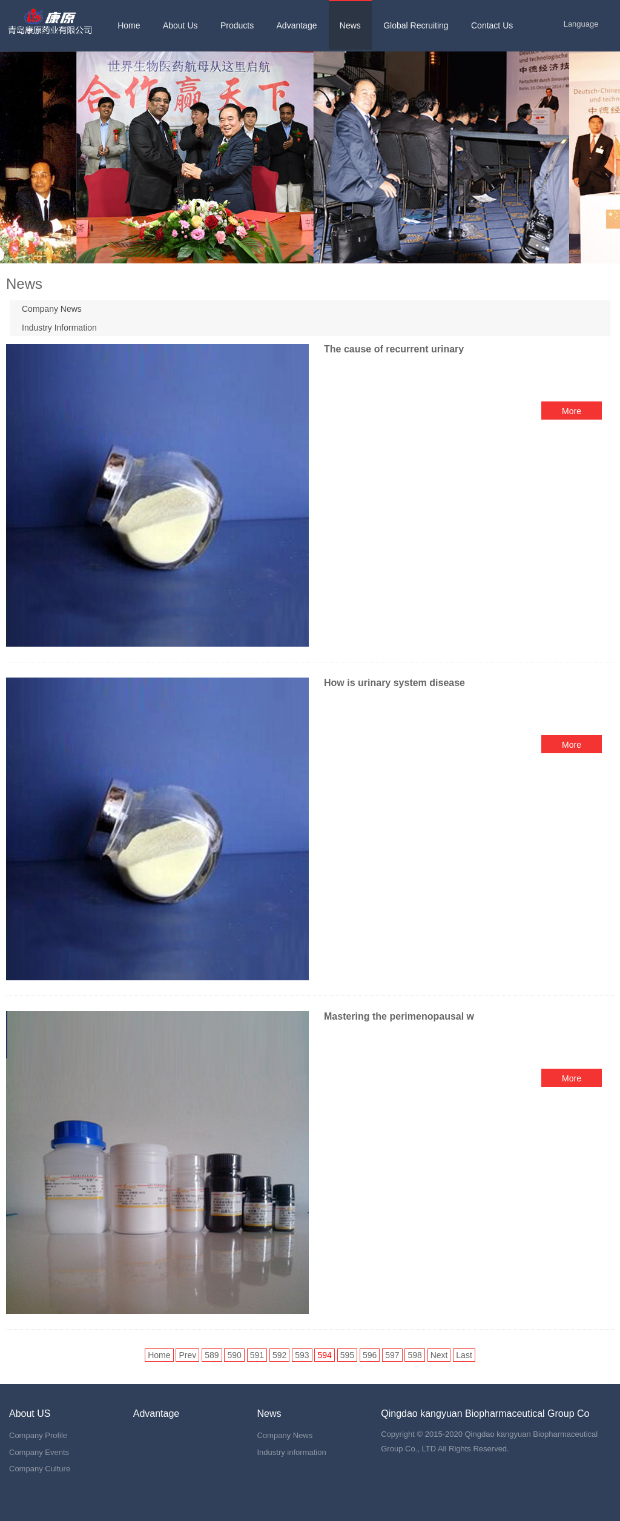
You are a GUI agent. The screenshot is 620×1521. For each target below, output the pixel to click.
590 (234, 1355)
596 (370, 1355)
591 (257, 1355)
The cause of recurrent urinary (394, 349)
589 (212, 1355)
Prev (187, 1355)
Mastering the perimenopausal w (399, 1016)
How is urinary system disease (395, 683)
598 (414, 1355)
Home (159, 1355)
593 (302, 1355)
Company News (52, 309)
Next (439, 1355)
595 (347, 1355)
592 (279, 1355)
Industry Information (59, 327)
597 (392, 1355)
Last (464, 1355)
